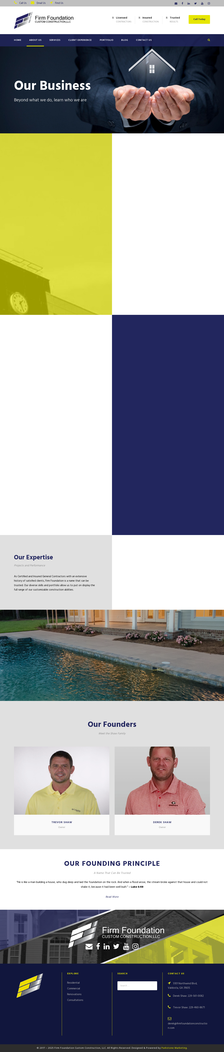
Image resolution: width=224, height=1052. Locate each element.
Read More (112, 897)
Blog (124, 40)
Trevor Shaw (61, 822)
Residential (73, 983)
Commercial (73, 989)
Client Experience (80, 40)
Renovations (74, 994)
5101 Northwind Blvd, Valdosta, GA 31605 (182, 985)
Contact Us (144, 40)
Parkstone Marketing (174, 1048)
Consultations (75, 1000)
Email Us (41, 3)
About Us (35, 40)
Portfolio (106, 40)
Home (17, 40)
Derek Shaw (162, 822)
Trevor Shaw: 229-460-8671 (189, 1007)
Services (54, 40)
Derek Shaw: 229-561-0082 (188, 996)
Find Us (59, 3)
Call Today (199, 19)
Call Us (23, 3)
